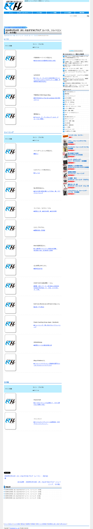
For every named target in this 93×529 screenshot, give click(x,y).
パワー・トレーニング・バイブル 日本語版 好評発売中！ (76, 141)
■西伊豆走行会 (38, 267)
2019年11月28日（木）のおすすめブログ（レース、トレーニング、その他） (23, 490)
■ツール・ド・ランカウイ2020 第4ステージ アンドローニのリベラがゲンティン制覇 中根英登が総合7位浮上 (47, 77)
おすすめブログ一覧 (18, 25)
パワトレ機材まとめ (69, 106)
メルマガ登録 (17, 522)
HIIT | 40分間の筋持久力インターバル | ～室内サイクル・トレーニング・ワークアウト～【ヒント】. (75, 70)
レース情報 (53, 12)
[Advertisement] (33, 451)
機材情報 (82, 12)
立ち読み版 (67, 121)
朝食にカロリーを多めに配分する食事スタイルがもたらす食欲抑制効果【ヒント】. (75, 55)
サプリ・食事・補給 (69, 119)
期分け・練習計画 (69, 123)
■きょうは (37, 171)
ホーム (11, 12)
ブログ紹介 (39, 12)
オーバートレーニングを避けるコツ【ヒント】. (76, 58)
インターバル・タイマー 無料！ (76, 135)
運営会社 (23, 522)
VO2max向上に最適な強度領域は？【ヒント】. (76, 81)
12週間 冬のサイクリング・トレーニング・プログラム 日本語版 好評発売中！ (76, 178)
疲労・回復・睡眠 (69, 108)
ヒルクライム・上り (69, 127)
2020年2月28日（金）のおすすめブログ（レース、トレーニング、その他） (23, 496)
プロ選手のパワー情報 (70, 129)
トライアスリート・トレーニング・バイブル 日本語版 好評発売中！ (76, 191)
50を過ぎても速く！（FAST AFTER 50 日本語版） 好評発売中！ (76, 153)
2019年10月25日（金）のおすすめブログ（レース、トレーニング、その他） (23, 488)
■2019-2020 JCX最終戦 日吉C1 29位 (45, 59)
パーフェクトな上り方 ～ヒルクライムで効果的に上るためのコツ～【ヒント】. (75, 74)
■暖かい (36, 152)
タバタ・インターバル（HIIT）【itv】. (74, 66)
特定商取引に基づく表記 (53, 522)
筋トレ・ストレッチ (69, 102)
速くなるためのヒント (25, 12)
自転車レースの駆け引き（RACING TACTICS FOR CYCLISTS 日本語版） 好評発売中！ (76, 166)
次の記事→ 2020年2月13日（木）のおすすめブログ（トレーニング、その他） (39, 481)
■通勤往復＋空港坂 (39, 228)
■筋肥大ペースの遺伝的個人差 (43, 343)
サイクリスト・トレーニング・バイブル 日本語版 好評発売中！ (76, 147)
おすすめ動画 (67, 12)
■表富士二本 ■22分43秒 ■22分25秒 (45, 209)
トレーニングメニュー (70, 94)
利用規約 (33, 522)
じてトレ (13, 6)
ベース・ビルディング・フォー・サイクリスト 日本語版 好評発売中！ (76, 159)
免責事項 (28, 522)
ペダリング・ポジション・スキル (73, 104)
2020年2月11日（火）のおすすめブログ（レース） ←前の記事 (26, 475)
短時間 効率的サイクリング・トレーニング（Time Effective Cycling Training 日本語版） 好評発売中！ (76, 172)
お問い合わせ (63, 522)
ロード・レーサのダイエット (72, 110)
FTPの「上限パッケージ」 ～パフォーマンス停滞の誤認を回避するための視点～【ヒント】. (75, 84)
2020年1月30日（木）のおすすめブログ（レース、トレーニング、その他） (23, 494)
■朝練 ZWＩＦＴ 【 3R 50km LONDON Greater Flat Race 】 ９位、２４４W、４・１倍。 (46, 285)
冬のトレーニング (69, 117)
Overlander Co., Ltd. (14, 526)
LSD (66, 112)
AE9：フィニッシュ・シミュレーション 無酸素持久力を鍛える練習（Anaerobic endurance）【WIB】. (75, 78)
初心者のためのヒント (70, 115)
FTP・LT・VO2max (69, 100)
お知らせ (10, 522)
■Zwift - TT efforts (39, 305)
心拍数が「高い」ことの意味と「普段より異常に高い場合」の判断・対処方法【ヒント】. (75, 60)
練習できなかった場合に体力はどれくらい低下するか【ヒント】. (75, 64)
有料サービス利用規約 (41, 522)
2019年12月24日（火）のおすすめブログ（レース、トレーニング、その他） (23, 492)
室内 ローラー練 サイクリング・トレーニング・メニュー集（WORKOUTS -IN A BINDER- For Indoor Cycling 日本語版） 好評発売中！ (76, 184)
